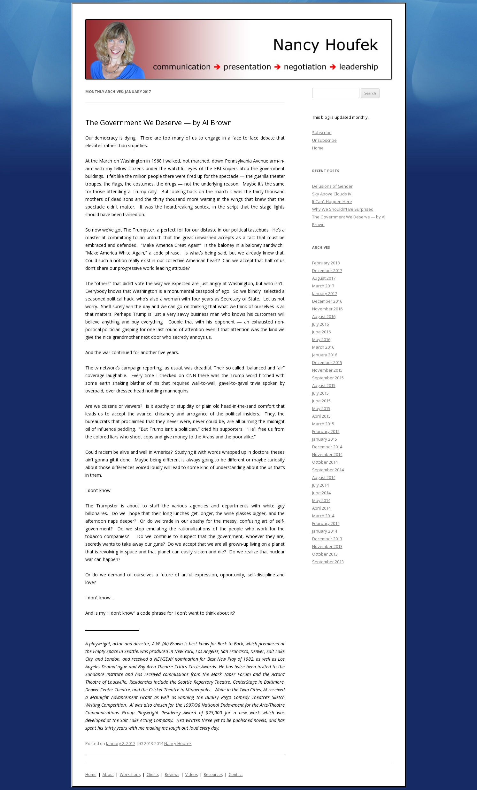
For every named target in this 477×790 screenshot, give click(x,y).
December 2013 (327, 539)
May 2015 (321, 408)
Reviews (172, 774)
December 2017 (327, 270)
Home (318, 148)
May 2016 (321, 339)
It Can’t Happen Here (332, 201)
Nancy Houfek (178, 743)
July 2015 (320, 393)
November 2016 (327, 309)
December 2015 (327, 362)
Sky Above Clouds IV (331, 194)
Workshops (130, 774)
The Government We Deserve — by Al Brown (158, 122)
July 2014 (320, 485)
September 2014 (328, 470)
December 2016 (327, 301)
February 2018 (326, 263)
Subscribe (322, 132)
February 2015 (326, 431)
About (108, 774)
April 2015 (321, 416)
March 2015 (323, 424)
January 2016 (324, 355)
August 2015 (323, 385)
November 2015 (327, 370)
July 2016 (320, 324)
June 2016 (321, 332)
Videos (191, 774)
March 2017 (323, 286)
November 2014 (327, 454)
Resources (213, 774)
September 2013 (328, 562)
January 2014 (324, 531)
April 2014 (321, 508)
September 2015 (328, 378)
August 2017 (323, 278)
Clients (153, 774)
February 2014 (326, 523)
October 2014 (325, 462)
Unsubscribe (324, 140)
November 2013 (327, 546)
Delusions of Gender (332, 186)
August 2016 (323, 316)
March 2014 (323, 516)
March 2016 (323, 347)
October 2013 (325, 554)
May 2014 (321, 500)
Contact (236, 774)
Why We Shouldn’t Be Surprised (342, 209)
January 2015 (324, 439)
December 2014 (327, 447)
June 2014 (321, 493)
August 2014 (323, 477)
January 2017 (324, 293)
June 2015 (321, 401)
